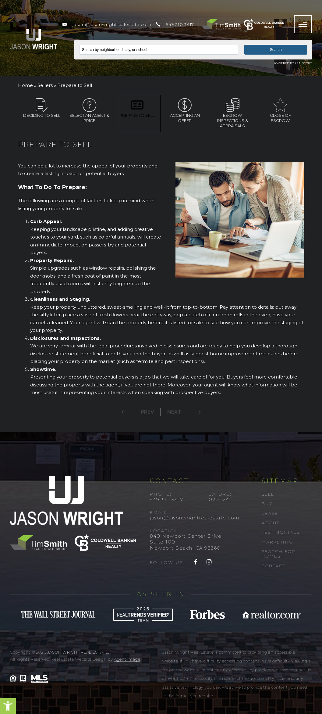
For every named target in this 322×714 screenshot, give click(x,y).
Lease (270, 513)
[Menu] (303, 24)
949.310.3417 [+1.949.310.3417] (166, 499)
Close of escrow (280, 110)
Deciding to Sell (42, 108)
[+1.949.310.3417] (175, 24)
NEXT (174, 412)
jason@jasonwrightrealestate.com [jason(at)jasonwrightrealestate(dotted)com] (194, 518)
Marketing (277, 542)
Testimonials (281, 532)
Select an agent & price (89, 110)
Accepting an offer (185, 110)
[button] (8, 706)
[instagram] (209, 562)
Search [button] (276, 50)
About (271, 523)
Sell (268, 494)
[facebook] (195, 562)
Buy (267, 503)
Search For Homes (278, 554)
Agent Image (127, 659)
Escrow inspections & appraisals (232, 113)
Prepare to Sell (137, 108)
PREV (147, 412)
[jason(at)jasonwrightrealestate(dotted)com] (106, 24)
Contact (274, 566)
